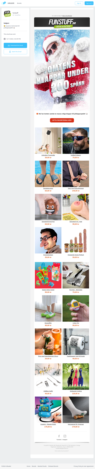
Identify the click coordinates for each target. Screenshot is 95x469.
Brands (19, 3)
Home (28, 466)
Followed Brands (53, 466)
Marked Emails (42, 466)
